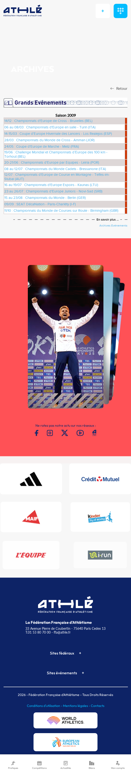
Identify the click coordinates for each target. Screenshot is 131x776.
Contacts (97, 706)
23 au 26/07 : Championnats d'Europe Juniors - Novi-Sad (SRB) (53, 191)
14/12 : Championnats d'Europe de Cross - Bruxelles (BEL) (48, 121)
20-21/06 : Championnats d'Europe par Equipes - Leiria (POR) (51, 163)
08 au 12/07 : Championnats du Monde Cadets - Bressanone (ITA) (55, 169)
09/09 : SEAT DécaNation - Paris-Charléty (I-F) (40, 204)
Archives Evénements (113, 225)
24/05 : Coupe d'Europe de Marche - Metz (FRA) (41, 147)
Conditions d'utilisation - (45, 706)
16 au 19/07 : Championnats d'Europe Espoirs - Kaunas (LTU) (51, 185)
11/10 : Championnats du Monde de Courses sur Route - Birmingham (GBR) (61, 211)
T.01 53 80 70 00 (38, 632)
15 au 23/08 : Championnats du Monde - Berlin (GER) (45, 198)
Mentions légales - (77, 706)
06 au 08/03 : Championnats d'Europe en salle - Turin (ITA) (50, 127)
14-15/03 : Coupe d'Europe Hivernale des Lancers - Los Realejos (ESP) (58, 134)
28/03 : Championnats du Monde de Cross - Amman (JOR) (49, 140)
